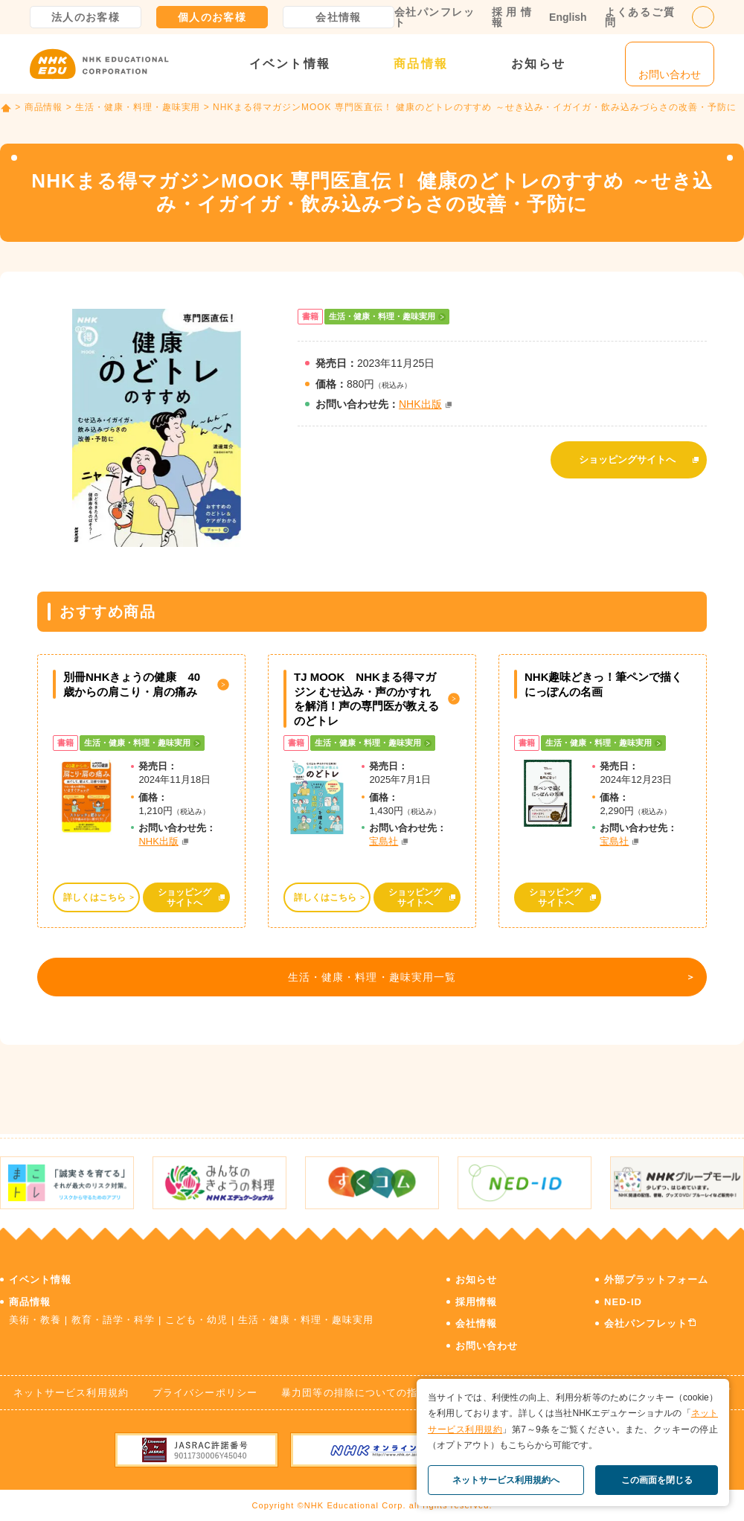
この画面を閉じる (657, 1480)
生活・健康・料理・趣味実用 (137, 107)
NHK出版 (420, 404)
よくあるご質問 (639, 17)
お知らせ (538, 63)
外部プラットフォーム (656, 1275)
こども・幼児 (196, 1316)
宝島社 (383, 841)
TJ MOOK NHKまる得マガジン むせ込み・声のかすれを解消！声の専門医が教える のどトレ (366, 698)
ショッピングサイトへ (627, 455)
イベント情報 (289, 63)
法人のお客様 (85, 17)
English (568, 17)
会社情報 (338, 17)
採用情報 (511, 17)
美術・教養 (35, 1316)
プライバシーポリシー (205, 1388)
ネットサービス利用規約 (70, 1388)
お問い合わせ (486, 1342)
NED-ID (623, 1298)
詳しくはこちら (94, 897)
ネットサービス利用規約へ (505, 1480)
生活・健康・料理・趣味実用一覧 (368, 981)
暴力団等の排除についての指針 (354, 1388)
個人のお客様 (212, 17)
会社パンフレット (434, 17)
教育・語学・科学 (113, 1316)
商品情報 (421, 63)
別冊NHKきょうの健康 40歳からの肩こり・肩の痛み (131, 684)
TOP (6, 108)
